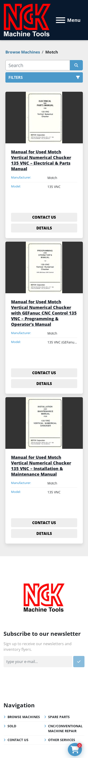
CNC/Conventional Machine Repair (65, 728)
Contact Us (18, 740)
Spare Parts (59, 717)
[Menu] (60, 20)
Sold (12, 726)
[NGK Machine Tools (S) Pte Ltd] (44, 596)
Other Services (61, 740)
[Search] (37, 65)
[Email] (38, 661)
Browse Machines (24, 717)
